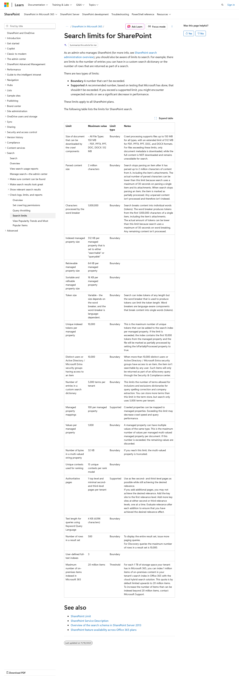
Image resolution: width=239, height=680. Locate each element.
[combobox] (30, 26)
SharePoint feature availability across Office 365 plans (104, 629)
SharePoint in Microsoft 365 (87, 26)
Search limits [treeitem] (20, 215)
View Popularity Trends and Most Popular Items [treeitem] (30, 223)
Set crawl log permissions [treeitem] (26, 205)
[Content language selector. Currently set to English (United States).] (20, 661)
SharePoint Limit (81, 616)
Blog (48, 669)
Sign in (231, 4)
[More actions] (172, 26)
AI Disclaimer (11, 669)
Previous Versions (32, 669)
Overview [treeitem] (15, 163)
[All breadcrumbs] (67, 26)
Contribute (63, 669)
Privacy (77, 669)
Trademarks (112, 669)
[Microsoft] (6, 4)
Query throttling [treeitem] (21, 210)
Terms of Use (95, 669)
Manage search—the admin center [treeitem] (28, 174)
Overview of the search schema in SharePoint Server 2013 (106, 625)
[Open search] (222, 5)
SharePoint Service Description (89, 620)
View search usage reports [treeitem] (24, 168)
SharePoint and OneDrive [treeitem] (20, 33)
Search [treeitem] (13, 158)
